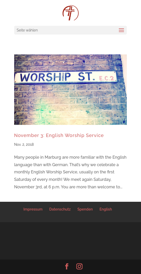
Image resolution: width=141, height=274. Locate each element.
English (105, 209)
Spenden (85, 209)
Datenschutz (60, 209)
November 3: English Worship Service (59, 135)
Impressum (33, 209)
